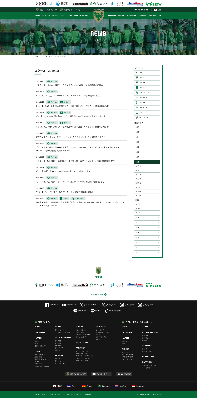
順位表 (36, 344)
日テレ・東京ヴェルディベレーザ (138, 322)
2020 (137, 157)
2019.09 (138, 179)
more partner (97, 294)
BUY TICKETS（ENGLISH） (42, 366)
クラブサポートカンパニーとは (84, 356)
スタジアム (58, 343)
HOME (36, 56)
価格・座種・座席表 (127, 354)
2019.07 (138, 187)
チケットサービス (127, 359)
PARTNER (142, 16)
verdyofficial (51, 305)
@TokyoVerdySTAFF (88, 305)
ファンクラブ (100, 330)
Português (104, 386)
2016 (137, 227)
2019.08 (138, 183)
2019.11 (138, 170)
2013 (137, 242)
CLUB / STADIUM (81, 16)
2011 (137, 252)
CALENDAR (46, 16)
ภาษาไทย (120, 386)
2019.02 (138, 208)
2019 (137, 162)
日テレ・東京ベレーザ (48, 9)
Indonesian (138, 386)
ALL (140, 72)
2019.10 (138, 174)
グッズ (98, 335)
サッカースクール (80, 330)
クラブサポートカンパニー (83, 358)
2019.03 (138, 204)
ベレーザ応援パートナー (149, 368)
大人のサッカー (79, 332)
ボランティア (59, 348)
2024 (137, 137)
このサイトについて (56, 395)
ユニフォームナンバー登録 (62, 332)
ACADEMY (112, 16)
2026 (137, 127)
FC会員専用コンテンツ (102, 332)
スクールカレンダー (81, 337)
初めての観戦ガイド (40, 346)
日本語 (57, 386)
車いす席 (37, 361)
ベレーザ (142, 82)
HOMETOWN (131, 16)
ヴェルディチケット (103, 374)
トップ (141, 77)
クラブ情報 (58, 341)
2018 (137, 217)
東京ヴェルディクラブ (72, 9)
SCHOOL (121, 16)
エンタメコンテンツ (102, 337)
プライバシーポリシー (74, 395)
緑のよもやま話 (144, 117)
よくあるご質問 (39, 395)
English (72, 386)
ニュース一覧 (46, 56)
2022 (137, 147)
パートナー (143, 107)
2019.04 (138, 200)
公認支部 (57, 350)
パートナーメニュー (81, 353)
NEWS (38, 16)
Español (87, 386)
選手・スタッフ (59, 330)
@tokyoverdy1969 (113, 310)
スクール (142, 102)
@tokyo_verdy (127, 305)
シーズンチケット (39, 354)
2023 (137, 142)
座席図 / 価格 (38, 357)
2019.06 (138, 191)
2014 (137, 237)
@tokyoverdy (80, 310)
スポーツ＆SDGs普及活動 (82, 335)
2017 (137, 222)
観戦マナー (58, 345)
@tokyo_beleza (108, 305)
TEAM (70, 16)
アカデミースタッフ (61, 363)
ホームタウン (144, 92)
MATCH (55, 16)
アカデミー (143, 97)
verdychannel (69, 305)
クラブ (141, 87)
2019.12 (138, 166)
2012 (137, 247)
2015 (137, 232)
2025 (137, 132)
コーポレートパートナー (82, 351)
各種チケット (38, 364)
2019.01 (138, 212)
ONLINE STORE (143, 10)
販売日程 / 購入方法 (40, 359)
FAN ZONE (152, 16)
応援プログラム (100, 339)
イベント (142, 112)
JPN (157, 9)
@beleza (96, 310)
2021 (137, 152)
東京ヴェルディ (44, 322)
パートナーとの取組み (81, 360)
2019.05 (138, 196)
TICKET (63, 16)
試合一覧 (37, 341)
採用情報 (88, 395)
